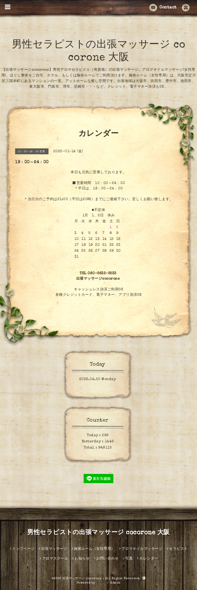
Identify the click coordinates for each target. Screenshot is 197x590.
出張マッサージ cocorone (82, 578)
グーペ (101, 583)
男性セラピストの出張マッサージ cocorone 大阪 (98, 533)
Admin (115, 583)
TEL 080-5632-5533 (98, 273)
